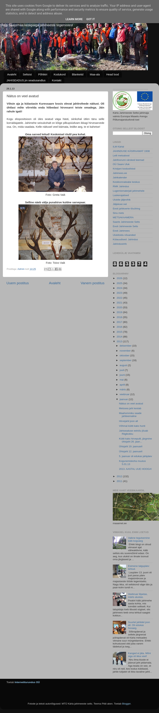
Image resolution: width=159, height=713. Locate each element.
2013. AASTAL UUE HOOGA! (135, 469)
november (125, 350)
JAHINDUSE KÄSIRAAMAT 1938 (131, 151)
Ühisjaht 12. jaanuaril (130, 451)
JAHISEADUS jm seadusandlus (25, 80)
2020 (120, 307)
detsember (126, 345)
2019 (120, 312)
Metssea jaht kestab (130, 408)
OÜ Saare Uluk (121, 164)
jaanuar (124, 399)
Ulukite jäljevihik (122, 199)
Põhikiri (42, 74)
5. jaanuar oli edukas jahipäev (135, 456)
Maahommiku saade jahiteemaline (130, 414)
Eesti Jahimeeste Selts (125, 226)
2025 (120, 283)
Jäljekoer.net (120, 204)
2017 (120, 322)
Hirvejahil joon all (128, 421)
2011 (120, 481)
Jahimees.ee (120, 173)
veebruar (125, 394)
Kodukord (59, 74)
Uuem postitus (17, 283)
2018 (120, 317)
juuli (122, 370)
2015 (120, 331)
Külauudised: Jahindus (125, 239)
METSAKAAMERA (123, 217)
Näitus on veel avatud (131, 403)
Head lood (112, 74)
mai (122, 379)
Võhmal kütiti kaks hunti (132, 426)
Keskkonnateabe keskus (126, 182)
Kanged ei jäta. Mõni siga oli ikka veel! (139, 655)
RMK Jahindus (121, 186)
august (124, 365)
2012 (120, 476)
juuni (123, 375)
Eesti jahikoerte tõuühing (126, 208)
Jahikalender (120, 177)
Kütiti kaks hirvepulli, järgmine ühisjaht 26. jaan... (135, 440)
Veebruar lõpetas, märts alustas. (138, 595)
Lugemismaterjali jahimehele (128, 190)
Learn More (74, 19)
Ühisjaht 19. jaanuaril (130, 446)
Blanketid (77, 74)
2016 (120, 326)
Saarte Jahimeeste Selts (126, 221)
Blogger (126, 703)
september (126, 360)
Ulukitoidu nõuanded (124, 235)
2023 (120, 292)
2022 (120, 297)
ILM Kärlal (118, 146)
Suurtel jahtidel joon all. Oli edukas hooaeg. (139, 625)
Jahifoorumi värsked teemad (128, 160)
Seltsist (27, 74)
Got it (90, 19)
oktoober (125, 355)
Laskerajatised (121, 195)
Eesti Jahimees (121, 230)
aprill (123, 384)
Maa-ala (95, 74)
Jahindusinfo (120, 243)
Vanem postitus (92, 283)
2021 (120, 302)
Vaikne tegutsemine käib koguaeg (139, 539)
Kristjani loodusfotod (124, 168)
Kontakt (56, 80)
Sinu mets (118, 213)
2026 (120, 278)
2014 (120, 336)
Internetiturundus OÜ (27, 682)
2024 (120, 288)
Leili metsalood (121, 155)
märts (123, 389)
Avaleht (11, 74)
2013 (120, 341)
